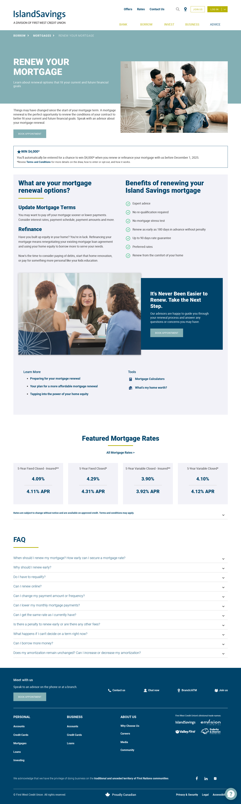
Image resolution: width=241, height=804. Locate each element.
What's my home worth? (151, 387)
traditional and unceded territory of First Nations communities (131, 778)
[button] (120, 514)
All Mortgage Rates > (120, 452)
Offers (128, 9)
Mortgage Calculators (150, 379)
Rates (141, 9)
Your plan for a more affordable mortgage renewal (64, 386)
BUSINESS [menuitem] (192, 24)
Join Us (197, 9)
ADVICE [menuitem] (215, 24)
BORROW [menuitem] (146, 24)
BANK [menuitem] (123, 24)
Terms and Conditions (38, 162)
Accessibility (220, 794)
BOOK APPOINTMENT (29, 133)
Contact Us (157, 9)
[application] (231, 794)
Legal (205, 794)
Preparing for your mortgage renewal (55, 378)
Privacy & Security (187, 794)
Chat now (153, 690)
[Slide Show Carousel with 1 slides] (120, 467)
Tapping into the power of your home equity (59, 394)
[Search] (177, 9)
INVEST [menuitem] (169, 24)
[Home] (62, 17)
